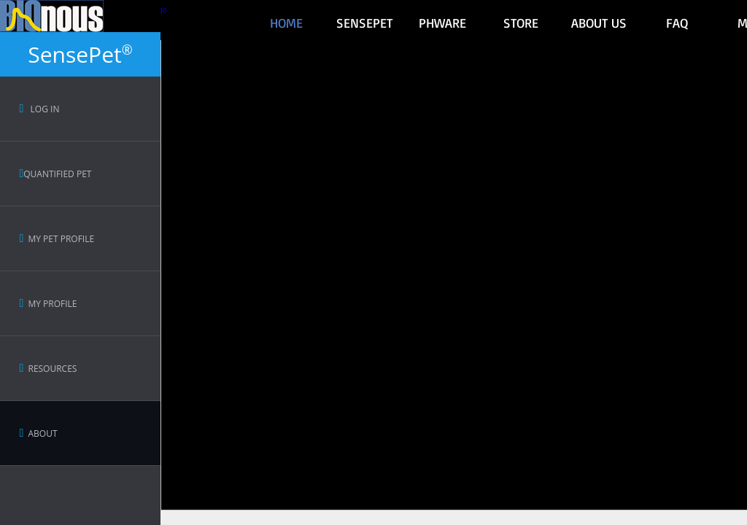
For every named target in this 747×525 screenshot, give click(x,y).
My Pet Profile (56, 239)
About (38, 433)
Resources (48, 368)
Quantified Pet (55, 174)
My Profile (48, 304)
